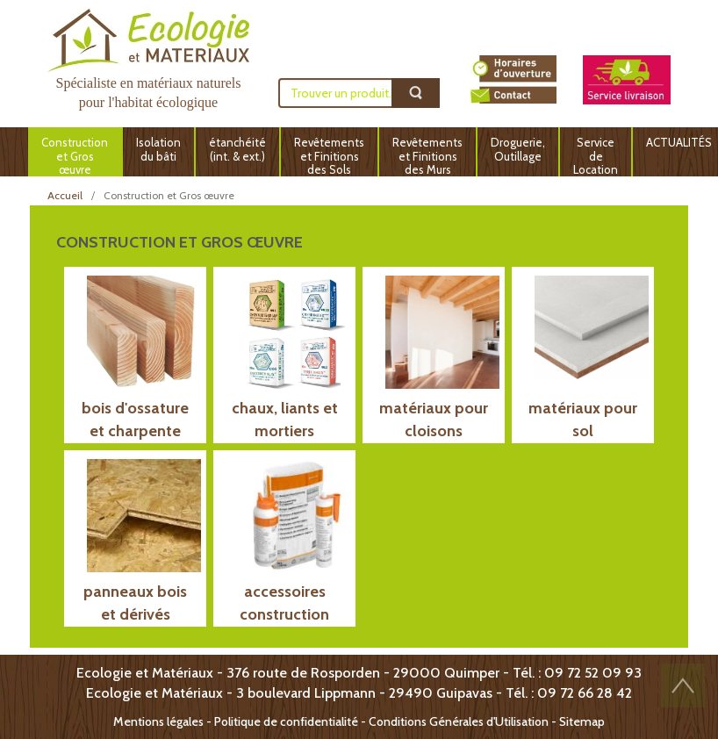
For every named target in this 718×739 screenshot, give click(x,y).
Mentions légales (158, 721)
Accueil (65, 195)
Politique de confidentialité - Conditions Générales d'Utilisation (381, 721)
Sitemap (582, 721)
